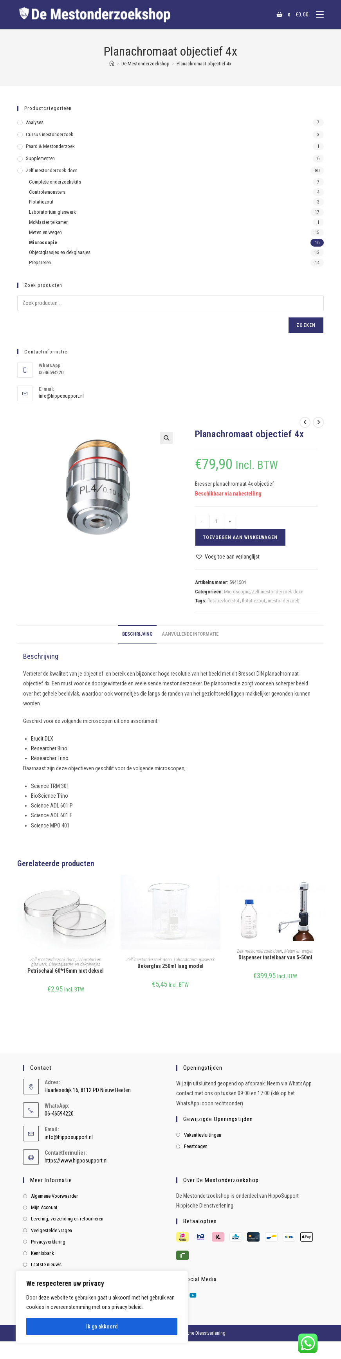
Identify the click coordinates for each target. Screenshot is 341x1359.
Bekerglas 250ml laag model (170, 966)
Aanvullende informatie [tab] (190, 634)
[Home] (111, 64)
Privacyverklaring (48, 1242)
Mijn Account (44, 1207)
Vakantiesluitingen (202, 1135)
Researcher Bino (49, 748)
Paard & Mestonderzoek (50, 146)
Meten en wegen (299, 951)
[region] (102, 1307)
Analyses (34, 122)
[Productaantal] (216, 522)
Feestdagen (195, 1146)
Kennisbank (42, 1253)
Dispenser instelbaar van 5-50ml (275, 957)
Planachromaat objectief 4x (204, 64)
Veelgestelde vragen (51, 1230)
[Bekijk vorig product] (305, 422)
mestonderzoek (283, 601)
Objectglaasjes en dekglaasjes (74, 964)
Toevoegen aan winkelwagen (240, 537)
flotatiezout (253, 601)
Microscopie (236, 592)
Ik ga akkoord (101, 1326)
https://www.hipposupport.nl (76, 1160)
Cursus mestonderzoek (49, 134)
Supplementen (40, 158)
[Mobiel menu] (317, 14)
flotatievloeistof (223, 601)
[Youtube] (193, 1295)
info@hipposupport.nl (61, 396)
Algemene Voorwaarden (55, 1196)
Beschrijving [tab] (137, 634)
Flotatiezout (41, 202)
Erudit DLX (42, 738)
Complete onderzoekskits (55, 182)
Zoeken (306, 325)
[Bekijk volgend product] (318, 422)
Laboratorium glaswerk (194, 959)
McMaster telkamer (48, 222)
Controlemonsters (47, 192)
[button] (166, 438)
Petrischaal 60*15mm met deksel (65, 971)
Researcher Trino (50, 758)
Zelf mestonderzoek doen (277, 592)
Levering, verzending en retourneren (67, 1219)
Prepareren (40, 262)
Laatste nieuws (46, 1264)
